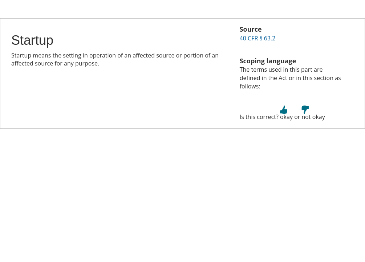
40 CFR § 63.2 (258, 38)
